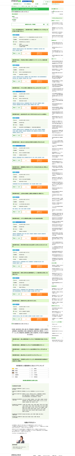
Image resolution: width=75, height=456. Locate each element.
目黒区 (46, 401)
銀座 (29, 410)
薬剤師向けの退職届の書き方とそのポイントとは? (57, 203)
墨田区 (38, 401)
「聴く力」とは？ (54, 324)
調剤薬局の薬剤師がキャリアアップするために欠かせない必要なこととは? (57, 270)
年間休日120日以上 (33, 390)
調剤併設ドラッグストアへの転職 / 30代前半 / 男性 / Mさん (57, 299)
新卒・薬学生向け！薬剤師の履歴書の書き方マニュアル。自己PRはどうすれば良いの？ (57, 131)
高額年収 (24, 390)
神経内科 (24, 398)
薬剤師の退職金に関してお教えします (57, 56)
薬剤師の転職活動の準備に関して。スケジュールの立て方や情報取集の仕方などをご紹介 (57, 62)
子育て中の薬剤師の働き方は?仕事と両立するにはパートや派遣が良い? (57, 243)
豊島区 (39, 402)
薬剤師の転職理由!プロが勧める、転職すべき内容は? (57, 81)
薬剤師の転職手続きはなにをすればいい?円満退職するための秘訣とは (57, 174)
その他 (36, 398)
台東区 (35, 401)
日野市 (44, 405)
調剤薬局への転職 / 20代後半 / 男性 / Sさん (57, 303)
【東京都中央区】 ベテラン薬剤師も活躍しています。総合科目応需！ (27, 216)
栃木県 (26, 413)
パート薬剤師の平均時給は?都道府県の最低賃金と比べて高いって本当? (57, 248)
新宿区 (29, 401)
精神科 (38, 397)
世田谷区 (26, 402)
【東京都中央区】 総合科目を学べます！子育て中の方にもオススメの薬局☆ (29, 113)
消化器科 (45, 396)
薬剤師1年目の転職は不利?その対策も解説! (57, 188)
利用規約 (40, 451)
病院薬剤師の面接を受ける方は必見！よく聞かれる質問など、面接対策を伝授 (57, 127)
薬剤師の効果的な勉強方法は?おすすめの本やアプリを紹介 (57, 225)
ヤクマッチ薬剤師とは (27, 3)
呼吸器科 (28, 396)
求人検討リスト (49, 1)
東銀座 (37, 410)
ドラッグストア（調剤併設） (30, 388)
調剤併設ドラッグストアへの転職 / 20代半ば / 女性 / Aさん (57, 289)
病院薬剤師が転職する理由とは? (57, 195)
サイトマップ (61, 451)
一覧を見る (61, 14)
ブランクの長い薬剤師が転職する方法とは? (57, 207)
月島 (39, 410)
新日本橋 (24, 410)
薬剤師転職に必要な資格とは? (57, 159)
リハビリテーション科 (43, 397)
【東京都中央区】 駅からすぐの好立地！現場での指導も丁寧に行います (28, 141)
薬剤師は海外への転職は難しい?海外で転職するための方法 (57, 167)
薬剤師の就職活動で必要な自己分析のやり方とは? (57, 192)
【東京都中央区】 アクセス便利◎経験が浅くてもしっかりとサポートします (29, 87)
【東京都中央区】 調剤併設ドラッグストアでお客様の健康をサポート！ (28, 341)
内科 (23, 396)
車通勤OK (44, 390)
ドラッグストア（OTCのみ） (39, 388)
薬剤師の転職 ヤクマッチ (18, 3)
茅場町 (34, 410)
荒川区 (43, 402)
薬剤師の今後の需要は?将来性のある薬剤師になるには (57, 222)
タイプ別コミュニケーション (57, 326)
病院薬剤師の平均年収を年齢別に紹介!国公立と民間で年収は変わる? (57, 259)
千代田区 (24, 401)
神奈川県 (38, 413)
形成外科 (33, 398)
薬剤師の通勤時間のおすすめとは (57, 283)
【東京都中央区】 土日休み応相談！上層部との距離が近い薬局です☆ (28, 191)
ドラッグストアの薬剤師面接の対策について (57, 146)
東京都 (29, 6)
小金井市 (38, 405)
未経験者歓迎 (39, 390)
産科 (30, 398)
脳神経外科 (31, 397)
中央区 (32, 6)
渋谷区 (30, 402)
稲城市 (23, 408)
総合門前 (39, 393)
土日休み (27, 390)
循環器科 (32, 396)
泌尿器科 (42, 396)
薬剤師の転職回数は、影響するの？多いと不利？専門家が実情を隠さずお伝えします (57, 108)
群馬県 (29, 413)
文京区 (32, 401)
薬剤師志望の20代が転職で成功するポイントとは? (57, 149)
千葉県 (35, 413)
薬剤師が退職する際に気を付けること (57, 73)
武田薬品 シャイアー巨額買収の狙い (57, 319)
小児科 (36, 396)
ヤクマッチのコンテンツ (55, 3)
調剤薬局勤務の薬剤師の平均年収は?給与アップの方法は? (57, 252)
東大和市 (33, 406)
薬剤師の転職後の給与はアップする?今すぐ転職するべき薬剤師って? (57, 162)
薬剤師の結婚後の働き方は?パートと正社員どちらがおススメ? (57, 255)
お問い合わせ (54, 451)
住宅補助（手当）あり (39, 392)
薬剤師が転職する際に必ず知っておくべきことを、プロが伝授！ (57, 341)
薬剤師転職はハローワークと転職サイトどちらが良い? (57, 153)
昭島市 (29, 405)
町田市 (35, 405)
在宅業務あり (33, 392)
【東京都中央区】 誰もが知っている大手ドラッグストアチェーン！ (27, 352)
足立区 (26, 404)
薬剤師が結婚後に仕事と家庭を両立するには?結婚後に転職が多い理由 (57, 234)
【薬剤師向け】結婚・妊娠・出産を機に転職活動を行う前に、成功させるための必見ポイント (57, 214)
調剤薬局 (24, 388)
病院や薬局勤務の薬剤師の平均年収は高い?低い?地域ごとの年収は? (57, 229)
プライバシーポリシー (47, 451)
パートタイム (27, 385)
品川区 (43, 401)
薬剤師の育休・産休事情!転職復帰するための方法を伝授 (57, 218)
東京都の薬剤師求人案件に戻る (30, 377)
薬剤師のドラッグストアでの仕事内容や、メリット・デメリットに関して (57, 29)
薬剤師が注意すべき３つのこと (57, 331)
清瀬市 (36, 406)
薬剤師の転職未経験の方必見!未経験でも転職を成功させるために (57, 113)
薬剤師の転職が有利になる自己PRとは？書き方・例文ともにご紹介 (57, 117)
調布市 (32, 405)
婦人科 (25, 396)
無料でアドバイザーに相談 (58, 1)
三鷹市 (46, 404)
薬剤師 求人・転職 (24, 6)
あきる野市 (27, 408)
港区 (27, 401)
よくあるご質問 (45, 3)
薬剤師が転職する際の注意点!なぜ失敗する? (57, 170)
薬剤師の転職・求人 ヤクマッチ (16, 6)
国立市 (27, 406)
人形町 (31, 410)
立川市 (39, 404)
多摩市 (44, 406)
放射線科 (27, 398)
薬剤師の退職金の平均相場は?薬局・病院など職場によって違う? (57, 238)
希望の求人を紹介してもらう (42, 53)
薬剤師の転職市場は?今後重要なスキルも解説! (57, 156)
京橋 (27, 410)
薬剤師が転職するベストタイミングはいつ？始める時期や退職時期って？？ (57, 100)
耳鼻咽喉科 (24, 397)
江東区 (41, 401)
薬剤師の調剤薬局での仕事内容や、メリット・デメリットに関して (57, 24)
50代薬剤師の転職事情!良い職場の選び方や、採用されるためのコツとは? (57, 90)
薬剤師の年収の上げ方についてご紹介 (57, 48)
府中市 (26, 405)
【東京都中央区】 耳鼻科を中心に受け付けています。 (24, 298)
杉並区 (36, 402)
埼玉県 (32, 413)
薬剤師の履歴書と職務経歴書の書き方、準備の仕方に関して (57, 66)
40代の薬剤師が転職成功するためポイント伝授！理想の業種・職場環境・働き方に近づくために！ (57, 95)
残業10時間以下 (27, 392)
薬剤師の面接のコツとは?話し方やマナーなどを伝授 (57, 70)
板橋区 (46, 402)
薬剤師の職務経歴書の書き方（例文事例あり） (57, 104)
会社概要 (35, 451)
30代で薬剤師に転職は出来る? (57, 135)
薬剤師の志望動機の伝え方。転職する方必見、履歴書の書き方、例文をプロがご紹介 (57, 77)
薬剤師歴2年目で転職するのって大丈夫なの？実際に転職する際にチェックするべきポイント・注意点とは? (57, 184)
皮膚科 (39, 396)
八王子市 (36, 404)
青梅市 (23, 405)
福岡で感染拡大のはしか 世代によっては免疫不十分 (57, 312)
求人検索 (36, 3)
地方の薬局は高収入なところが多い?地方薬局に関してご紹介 (57, 52)
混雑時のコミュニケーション (57, 333)
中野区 (33, 402)
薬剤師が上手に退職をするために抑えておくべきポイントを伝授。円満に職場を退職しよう (57, 122)
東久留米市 (40, 406)
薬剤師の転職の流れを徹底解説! (57, 138)
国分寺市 (24, 406)
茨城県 (23, 413)
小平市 (41, 405)
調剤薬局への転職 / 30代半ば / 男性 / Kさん (57, 292)
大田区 (23, 402)
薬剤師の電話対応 (55, 335)
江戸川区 (32, 404)
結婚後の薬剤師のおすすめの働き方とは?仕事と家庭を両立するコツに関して (57, 279)
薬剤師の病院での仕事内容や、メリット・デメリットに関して (57, 33)
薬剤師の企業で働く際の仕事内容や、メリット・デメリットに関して (57, 37)
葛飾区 (29, 404)
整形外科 (35, 397)
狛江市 (30, 406)
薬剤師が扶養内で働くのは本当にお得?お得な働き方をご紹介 (57, 44)
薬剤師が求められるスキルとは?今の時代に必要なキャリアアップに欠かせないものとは (57, 274)
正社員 (23, 385)
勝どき (42, 410)
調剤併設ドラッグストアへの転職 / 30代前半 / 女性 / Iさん (57, 296)
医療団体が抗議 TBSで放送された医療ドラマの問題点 (57, 315)
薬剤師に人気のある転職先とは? (57, 210)
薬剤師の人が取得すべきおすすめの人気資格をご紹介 (57, 266)
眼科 (27, 397)
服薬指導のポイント (55, 328)
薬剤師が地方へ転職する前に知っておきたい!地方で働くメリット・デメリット (57, 179)
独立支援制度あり (34, 393)
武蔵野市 (42, 404)
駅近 (23, 392)
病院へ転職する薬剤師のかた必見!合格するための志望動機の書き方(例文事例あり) (57, 85)
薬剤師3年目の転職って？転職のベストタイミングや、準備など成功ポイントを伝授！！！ (57, 199)
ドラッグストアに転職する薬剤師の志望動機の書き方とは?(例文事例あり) (57, 142)
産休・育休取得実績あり (26, 393)
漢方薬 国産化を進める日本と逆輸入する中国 (57, 308)
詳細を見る (30, 53)
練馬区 (23, 404)
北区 (41, 402)
